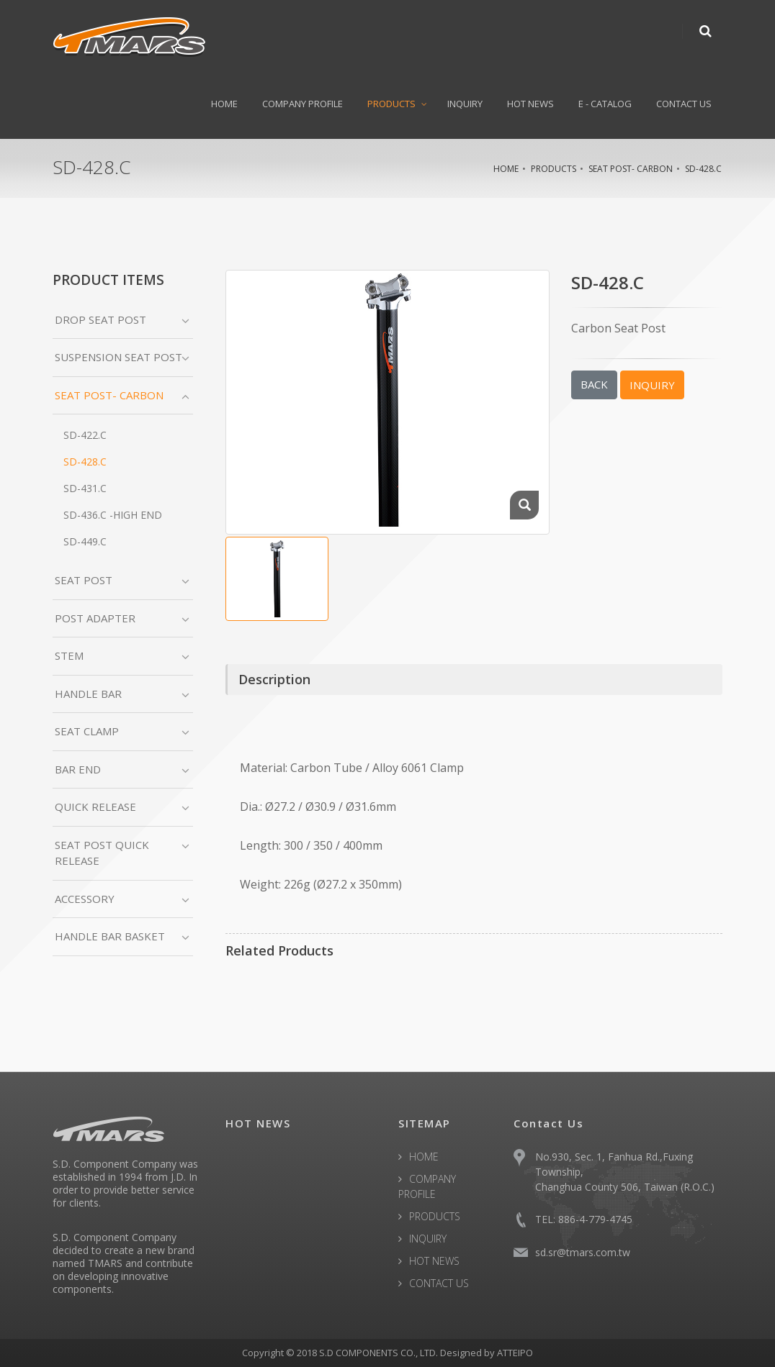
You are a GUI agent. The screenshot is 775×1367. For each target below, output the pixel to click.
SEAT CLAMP (87, 731)
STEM (69, 655)
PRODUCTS (391, 103)
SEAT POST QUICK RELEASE (102, 852)
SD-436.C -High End (112, 515)
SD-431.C (85, 488)
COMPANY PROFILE (302, 103)
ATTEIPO (515, 1352)
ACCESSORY (85, 898)
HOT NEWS (530, 103)
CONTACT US (684, 103)
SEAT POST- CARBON (630, 169)
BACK (594, 384)
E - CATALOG (605, 103)
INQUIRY (465, 103)
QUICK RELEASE (95, 806)
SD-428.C (703, 169)
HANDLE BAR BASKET (110, 936)
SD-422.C (85, 435)
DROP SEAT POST (100, 319)
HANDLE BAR (88, 693)
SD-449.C (85, 541)
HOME (224, 103)
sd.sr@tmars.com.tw (582, 1252)
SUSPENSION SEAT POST (118, 357)
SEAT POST (83, 580)
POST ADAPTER (95, 618)
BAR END (78, 769)
